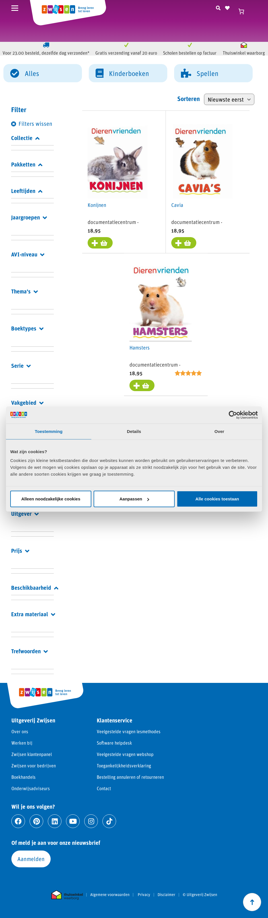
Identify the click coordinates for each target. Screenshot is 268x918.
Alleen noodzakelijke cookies (51, 498)
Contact (104, 788)
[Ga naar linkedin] (54, 821)
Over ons (19, 731)
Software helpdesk (114, 743)
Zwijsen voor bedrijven (33, 766)
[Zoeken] (218, 7)
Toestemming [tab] (49, 431)
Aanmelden (31, 858)
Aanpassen (134, 498)
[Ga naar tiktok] (109, 821)
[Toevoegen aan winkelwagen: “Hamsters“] (142, 386)
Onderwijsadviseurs (30, 788)
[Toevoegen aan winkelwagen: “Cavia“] (184, 243)
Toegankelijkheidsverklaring (124, 766)
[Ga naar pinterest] (36, 821)
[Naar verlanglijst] (227, 7)
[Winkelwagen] (243, 11)
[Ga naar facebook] (18, 821)
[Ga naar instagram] (91, 821)
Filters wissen (35, 123)
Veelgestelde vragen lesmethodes (128, 731)
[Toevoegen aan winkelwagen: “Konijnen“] (100, 243)
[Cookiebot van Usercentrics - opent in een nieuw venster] (233, 414)
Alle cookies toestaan (217, 498)
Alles (24, 73)
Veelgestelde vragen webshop (125, 754)
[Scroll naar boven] (252, 902)
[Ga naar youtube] (73, 821)
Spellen (199, 73)
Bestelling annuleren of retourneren (130, 777)
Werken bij (21, 743)
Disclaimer (166, 894)
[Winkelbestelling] (229, 99)
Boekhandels (23, 777)
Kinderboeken (122, 73)
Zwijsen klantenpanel (31, 754)
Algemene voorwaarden (109, 894)
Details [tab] (134, 431)
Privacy (144, 894)
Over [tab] (219, 431)
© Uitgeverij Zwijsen (200, 894)
